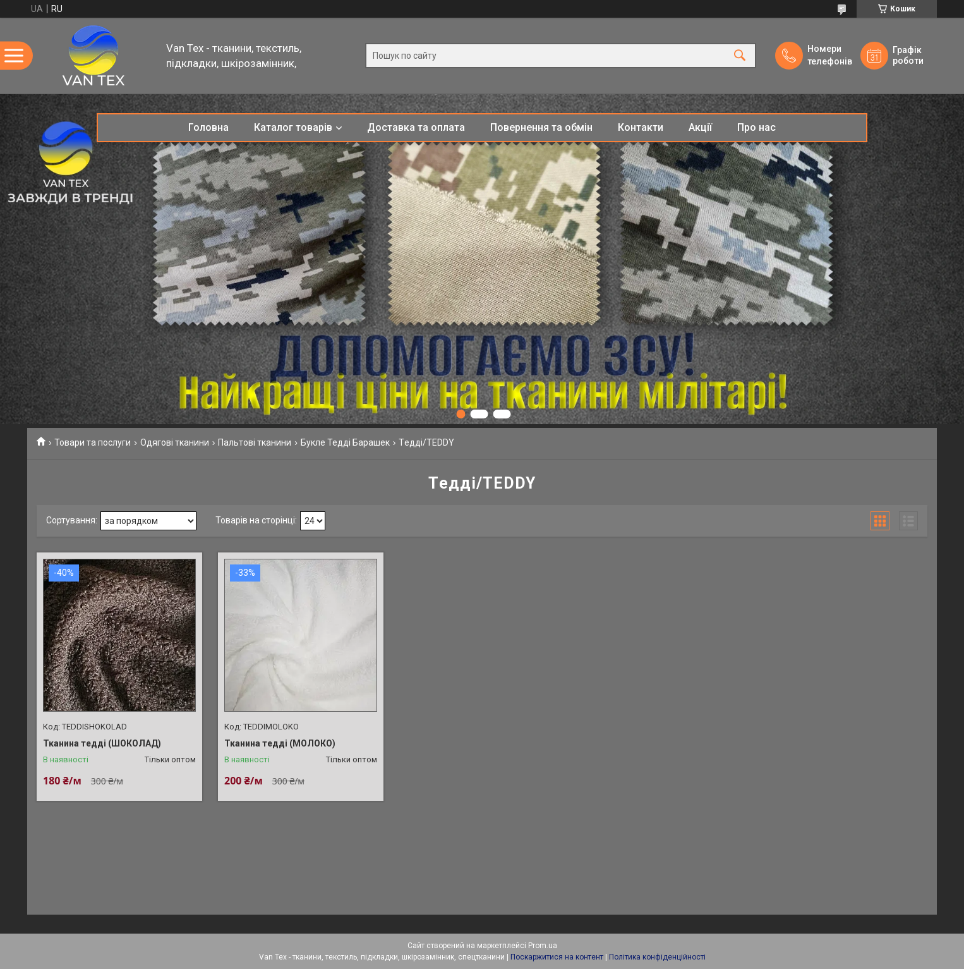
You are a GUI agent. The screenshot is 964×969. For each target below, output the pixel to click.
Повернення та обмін (541, 127)
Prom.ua (542, 945)
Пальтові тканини (254, 442)
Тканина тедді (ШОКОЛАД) (102, 743)
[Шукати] (740, 56)
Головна (208, 127)
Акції (700, 127)
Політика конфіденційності (657, 957)
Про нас (756, 127)
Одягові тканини (174, 442)
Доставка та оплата (416, 127)
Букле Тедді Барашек (345, 442)
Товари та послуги (92, 442)
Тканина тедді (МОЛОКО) (279, 743)
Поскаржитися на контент (556, 957)
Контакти (640, 127)
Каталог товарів (293, 127)
